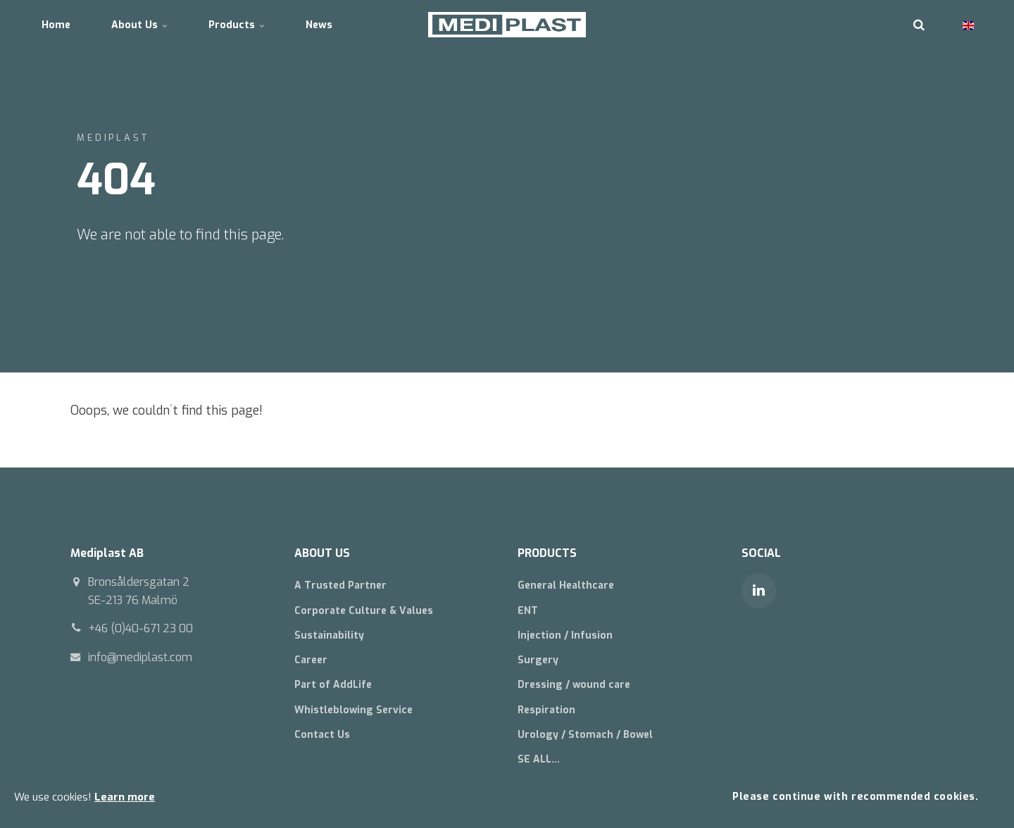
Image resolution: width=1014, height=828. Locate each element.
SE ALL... (539, 760)
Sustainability (329, 635)
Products (240, 24)
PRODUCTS (547, 553)
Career (310, 660)
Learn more (124, 797)
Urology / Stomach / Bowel (585, 735)
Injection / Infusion (565, 635)
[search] (919, 24)
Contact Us (322, 735)
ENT (528, 610)
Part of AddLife (333, 685)
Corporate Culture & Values (363, 610)
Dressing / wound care (574, 685)
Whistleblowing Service (353, 710)
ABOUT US (322, 553)
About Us (141, 24)
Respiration (546, 710)
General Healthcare (566, 585)
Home (56, 24)
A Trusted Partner (340, 585)
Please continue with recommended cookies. (855, 796)
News (324, 24)
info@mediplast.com (140, 657)
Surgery (538, 660)
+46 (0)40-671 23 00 (141, 628)
